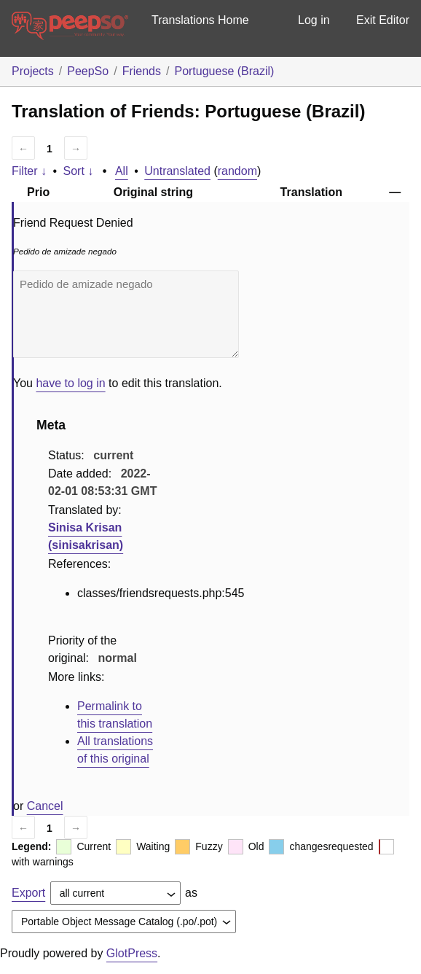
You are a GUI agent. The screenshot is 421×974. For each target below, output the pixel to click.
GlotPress (131, 953)
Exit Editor (382, 20)
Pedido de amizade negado (126, 314)
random (237, 171)
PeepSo (88, 71)
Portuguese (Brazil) (224, 71)
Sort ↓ (78, 171)
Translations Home (200, 20)
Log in (314, 20)
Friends (141, 71)
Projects (33, 71)
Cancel (45, 806)
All (121, 171)
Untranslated (177, 171)
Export (28, 893)
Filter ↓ (29, 171)
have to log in (70, 383)
